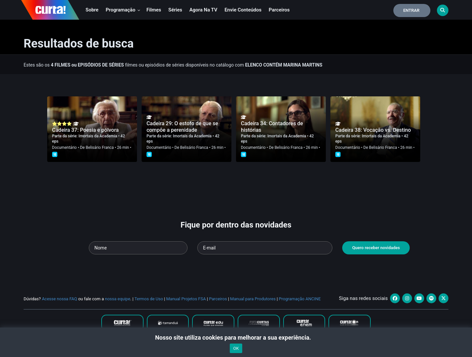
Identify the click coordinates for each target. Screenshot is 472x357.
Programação (123, 10)
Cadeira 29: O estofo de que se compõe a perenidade (182, 126)
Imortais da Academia (98, 136)
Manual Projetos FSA (186, 298)
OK (236, 348)
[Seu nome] (138, 247)
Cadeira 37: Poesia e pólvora (85, 130)
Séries (175, 10)
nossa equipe (117, 298)
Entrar (411, 10)
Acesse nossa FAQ (59, 298)
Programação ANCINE (300, 298)
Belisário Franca (99, 147)
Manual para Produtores (253, 298)
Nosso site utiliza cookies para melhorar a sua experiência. (236, 337)
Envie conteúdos (243, 10)
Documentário (64, 147)
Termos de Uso (148, 298)
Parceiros (279, 10)
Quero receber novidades (376, 247)
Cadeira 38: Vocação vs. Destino (373, 130)
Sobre (92, 10)
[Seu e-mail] (264, 247)
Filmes (154, 10)
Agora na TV (203, 10)
